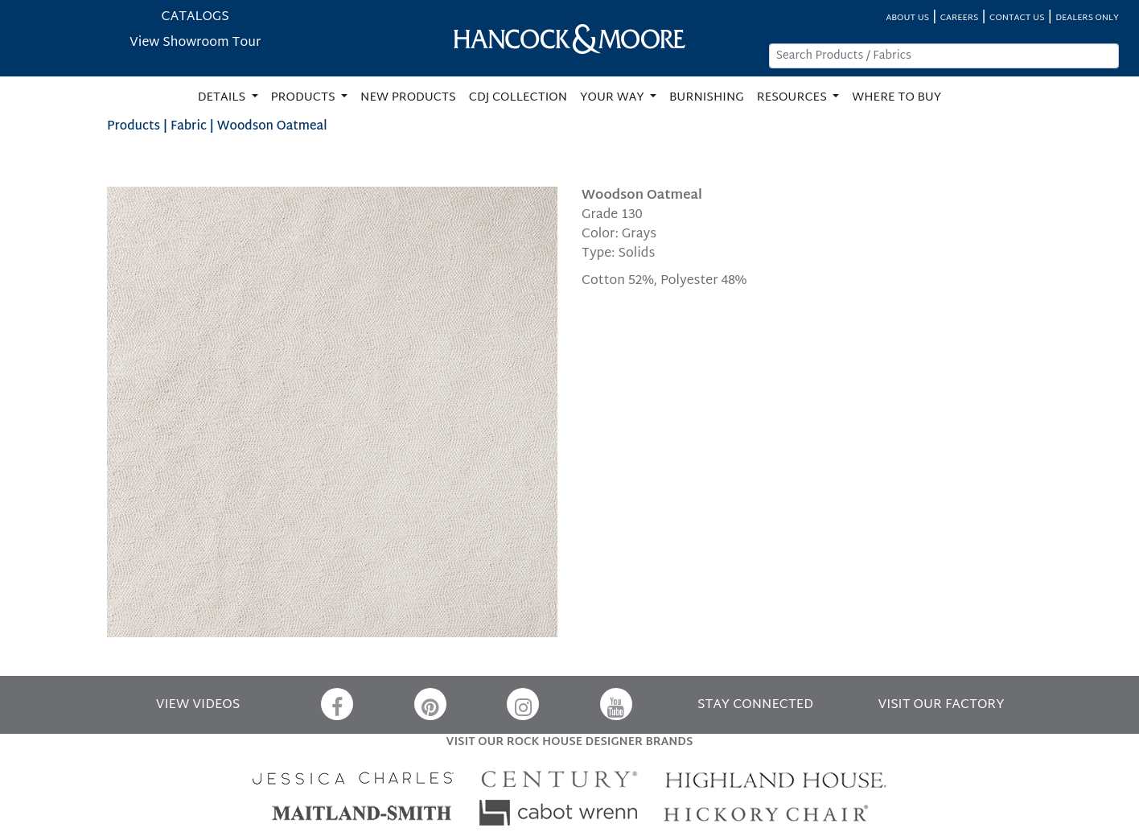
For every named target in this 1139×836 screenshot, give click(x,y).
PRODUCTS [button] (305, 98)
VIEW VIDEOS (198, 705)
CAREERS (959, 18)
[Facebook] (337, 704)
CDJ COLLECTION (518, 98)
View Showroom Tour (195, 43)
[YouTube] (616, 704)
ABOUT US (907, 18)
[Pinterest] (430, 704)
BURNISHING (706, 98)
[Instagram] (523, 704)
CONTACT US (1016, 18)
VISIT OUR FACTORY (941, 705)
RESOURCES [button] (793, 98)
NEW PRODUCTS (408, 98)
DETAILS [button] (223, 98)
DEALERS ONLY (1087, 18)
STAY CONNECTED (755, 705)
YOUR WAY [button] (613, 98)
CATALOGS (195, 17)
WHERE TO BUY (896, 98)
